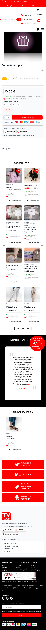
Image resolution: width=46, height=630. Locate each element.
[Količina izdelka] (6, 117)
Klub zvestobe (35, 569)
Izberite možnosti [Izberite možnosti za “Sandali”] (16, 449)
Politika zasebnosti (7, 585)
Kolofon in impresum (8, 571)
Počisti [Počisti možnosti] (8, 110)
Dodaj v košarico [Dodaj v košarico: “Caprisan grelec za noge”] (16, 282)
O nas (3, 565)
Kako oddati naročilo (22, 569)
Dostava (18, 565)
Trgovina (4, 567)
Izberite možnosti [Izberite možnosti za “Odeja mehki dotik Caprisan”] (16, 242)
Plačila (33, 567)
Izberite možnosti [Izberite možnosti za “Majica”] (16, 200)
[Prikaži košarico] (40, 22)
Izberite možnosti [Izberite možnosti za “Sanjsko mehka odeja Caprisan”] (34, 242)
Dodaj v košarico (25, 117)
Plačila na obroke (36, 571)
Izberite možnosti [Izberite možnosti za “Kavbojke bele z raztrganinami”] (16, 321)
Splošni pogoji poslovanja (20, 585)
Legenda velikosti (21, 571)
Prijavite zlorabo (18, 588)
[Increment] (9, 117)
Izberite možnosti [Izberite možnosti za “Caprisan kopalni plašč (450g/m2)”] (34, 282)
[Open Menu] (42, 29)
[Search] (19, 19)
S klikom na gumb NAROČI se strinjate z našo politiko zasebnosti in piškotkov (22, 611)
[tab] (6, 149)
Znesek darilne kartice (11, 101)
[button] (42, 71)
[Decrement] (5, 117)
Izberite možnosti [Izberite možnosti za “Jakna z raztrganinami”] (34, 321)
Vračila (18, 567)
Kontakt (4, 569)
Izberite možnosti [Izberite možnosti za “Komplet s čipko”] (34, 200)
